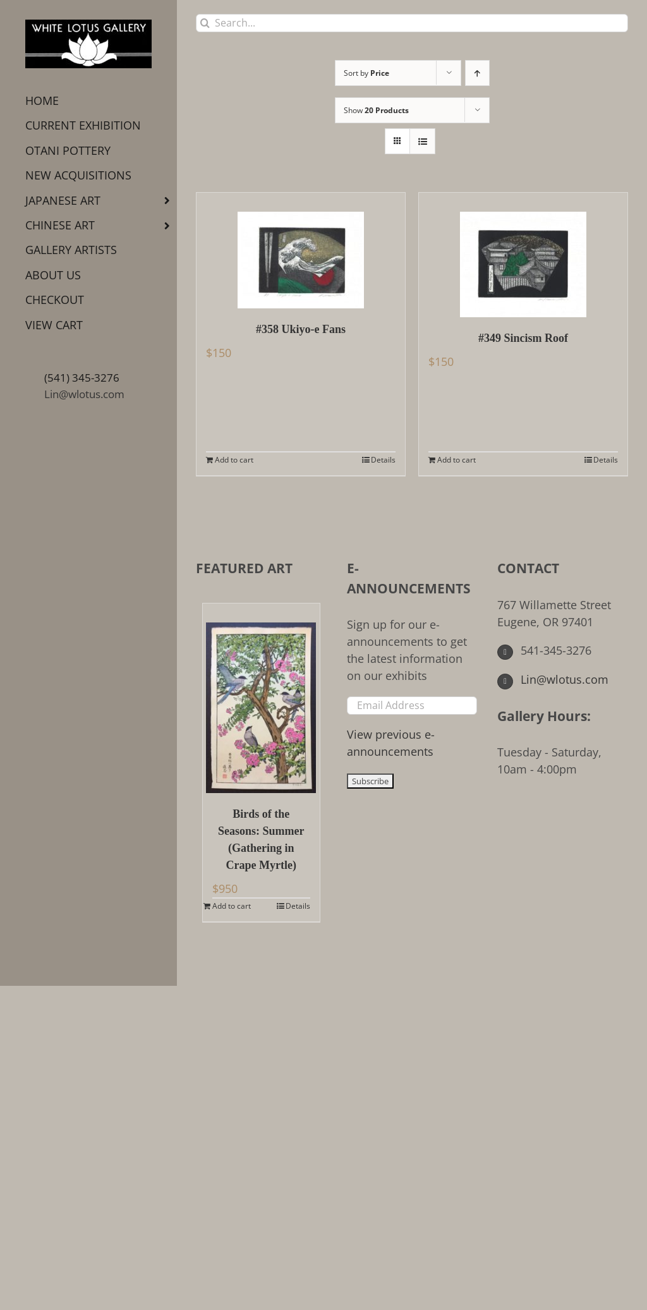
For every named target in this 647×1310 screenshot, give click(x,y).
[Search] (205, 23)
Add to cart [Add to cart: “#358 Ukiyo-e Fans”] (234, 459)
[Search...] (412, 23)
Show (376, 110)
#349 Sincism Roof (523, 338)
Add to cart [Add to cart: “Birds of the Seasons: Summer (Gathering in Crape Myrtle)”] (231, 906)
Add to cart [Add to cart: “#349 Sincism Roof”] (456, 459)
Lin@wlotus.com (84, 394)
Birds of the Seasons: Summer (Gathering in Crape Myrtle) (261, 839)
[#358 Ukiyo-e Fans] (301, 250)
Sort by (366, 73)
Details (383, 459)
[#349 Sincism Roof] (523, 255)
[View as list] (422, 141)
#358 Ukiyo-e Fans (301, 329)
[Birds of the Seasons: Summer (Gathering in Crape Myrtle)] (261, 698)
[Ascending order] (477, 73)
